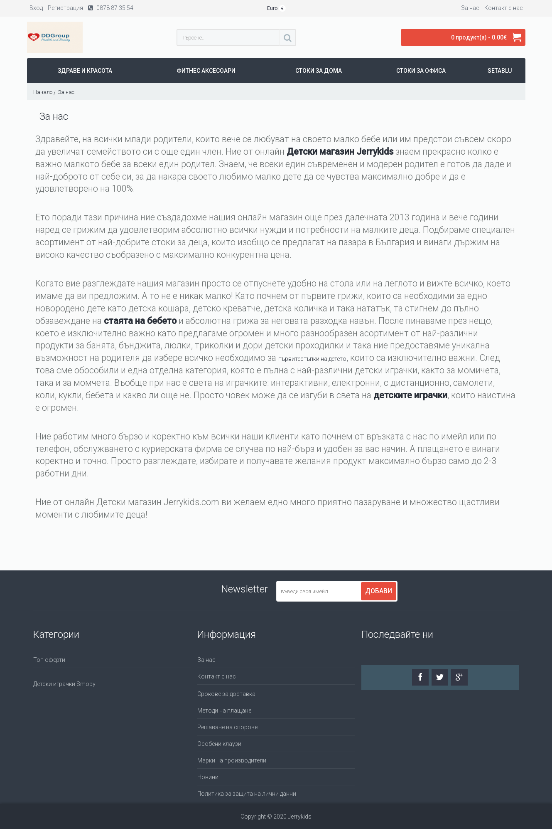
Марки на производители (231, 760)
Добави (378, 591)
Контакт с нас (216, 676)
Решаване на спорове (227, 727)
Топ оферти (49, 659)
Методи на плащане (224, 710)
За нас (206, 659)
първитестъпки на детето (312, 358)
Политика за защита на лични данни (246, 793)
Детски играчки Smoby (64, 684)
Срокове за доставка (226, 694)
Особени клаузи (219, 743)
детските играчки (410, 395)
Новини (207, 777)
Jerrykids (374, 151)
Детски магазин (321, 151)
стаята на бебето (140, 321)
